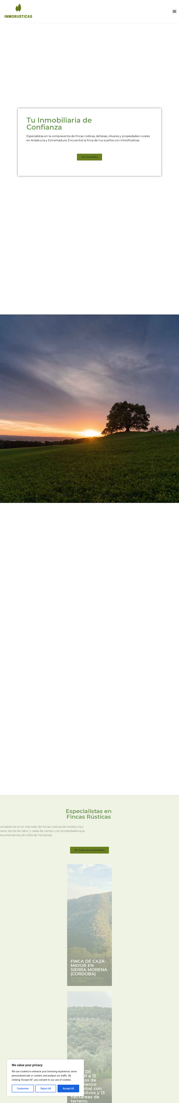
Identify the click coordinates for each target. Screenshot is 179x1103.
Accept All (68, 1088)
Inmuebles (78, 981)
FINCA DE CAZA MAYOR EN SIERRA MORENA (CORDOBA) (89, 967)
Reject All (46, 1088)
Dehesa (76, 978)
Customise (23, 1088)
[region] (45, 1077)
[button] (174, 11)
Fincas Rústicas (92, 978)
